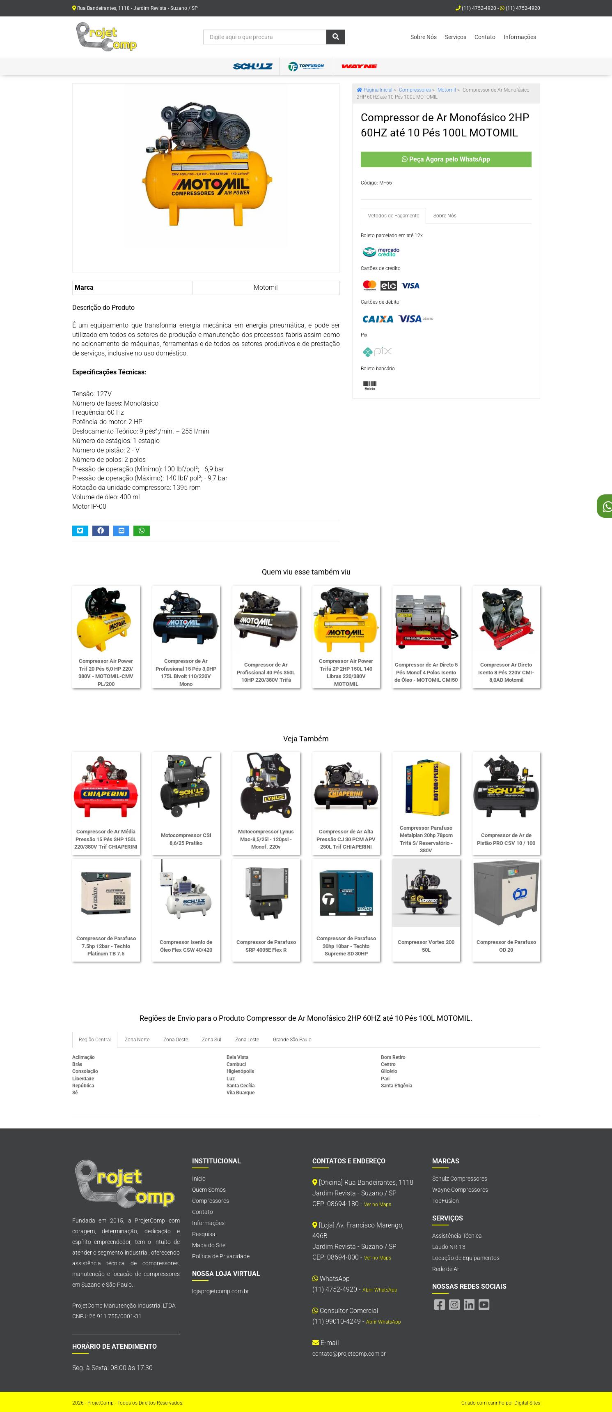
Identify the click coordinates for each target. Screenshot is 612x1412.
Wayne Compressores (460, 1189)
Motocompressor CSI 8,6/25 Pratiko (186, 839)
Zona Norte (137, 1040)
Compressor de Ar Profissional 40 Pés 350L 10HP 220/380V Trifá (266, 672)
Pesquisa (203, 1234)
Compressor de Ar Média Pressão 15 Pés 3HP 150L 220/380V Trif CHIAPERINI (106, 839)
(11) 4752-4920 (520, 8)
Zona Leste (247, 1040)
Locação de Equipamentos (466, 1258)
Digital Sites (527, 1403)
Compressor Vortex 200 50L (426, 946)
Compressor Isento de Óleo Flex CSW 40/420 (186, 946)
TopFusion (445, 1200)
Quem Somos (209, 1189)
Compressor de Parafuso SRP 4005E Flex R (266, 946)
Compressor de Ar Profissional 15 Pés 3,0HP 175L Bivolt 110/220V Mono (186, 672)
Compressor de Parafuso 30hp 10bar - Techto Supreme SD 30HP (346, 946)
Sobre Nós (423, 37)
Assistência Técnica (457, 1235)
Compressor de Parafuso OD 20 (506, 946)
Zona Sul (211, 1040)
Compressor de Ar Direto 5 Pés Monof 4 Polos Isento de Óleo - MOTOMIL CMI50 (426, 672)
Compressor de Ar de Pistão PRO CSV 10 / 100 (506, 839)
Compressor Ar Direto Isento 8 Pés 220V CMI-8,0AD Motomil (506, 672)
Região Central (95, 1040)
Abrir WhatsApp (379, 1290)
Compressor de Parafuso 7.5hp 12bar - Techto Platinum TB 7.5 (106, 946)
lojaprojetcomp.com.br (220, 1291)
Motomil (266, 287)
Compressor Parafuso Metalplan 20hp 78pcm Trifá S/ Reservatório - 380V (426, 839)
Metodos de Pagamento (393, 216)
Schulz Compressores (459, 1178)
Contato (484, 37)
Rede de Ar (445, 1269)
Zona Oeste (175, 1040)
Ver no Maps (377, 1204)
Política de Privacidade (221, 1256)
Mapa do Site (208, 1245)
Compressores (210, 1200)
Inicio (199, 1178)
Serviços (455, 37)
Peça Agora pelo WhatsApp (446, 159)
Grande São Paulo (292, 1040)
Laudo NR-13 (448, 1247)
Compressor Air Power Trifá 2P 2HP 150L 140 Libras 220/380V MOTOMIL (346, 672)
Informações (520, 37)
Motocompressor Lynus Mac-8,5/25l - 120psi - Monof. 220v (266, 839)
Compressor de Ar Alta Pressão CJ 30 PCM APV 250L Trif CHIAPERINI (346, 839)
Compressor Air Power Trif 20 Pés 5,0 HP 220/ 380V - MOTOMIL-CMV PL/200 (105, 672)
